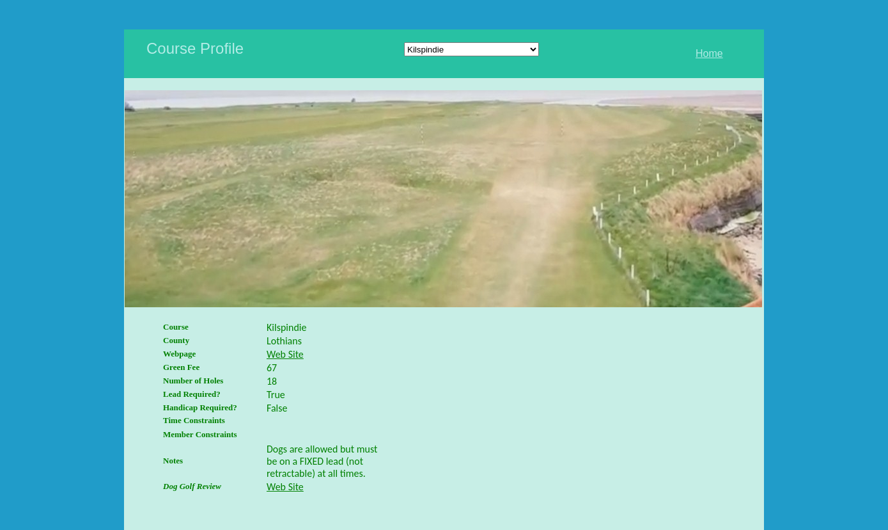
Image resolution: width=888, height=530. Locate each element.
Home (709, 53)
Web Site (285, 354)
